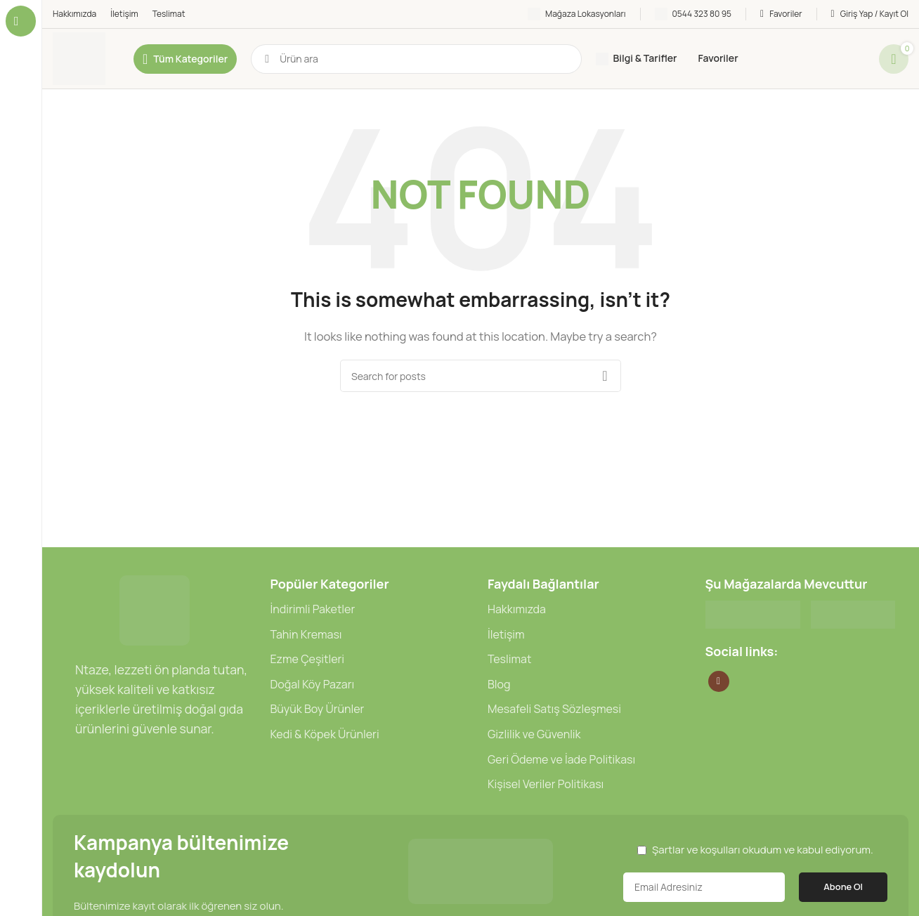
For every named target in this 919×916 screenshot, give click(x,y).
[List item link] (372, 610)
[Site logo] (79, 58)
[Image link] (154, 609)
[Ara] (416, 59)
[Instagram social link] (718, 681)
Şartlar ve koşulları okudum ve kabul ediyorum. (762, 849)
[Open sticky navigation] (185, 59)
